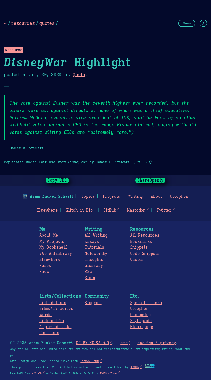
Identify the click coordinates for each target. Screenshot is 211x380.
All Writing (96, 235)
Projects (111, 196)
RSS (88, 271)
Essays (92, 241)
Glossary (94, 265)
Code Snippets (144, 253)
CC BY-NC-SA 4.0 (92, 343)
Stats (90, 277)
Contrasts (49, 333)
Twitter (164, 210)
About (156, 196)
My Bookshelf (53, 247)
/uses (45, 265)
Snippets (139, 247)
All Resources (144, 235)
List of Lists (52, 302)
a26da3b (37, 373)
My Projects (51, 241)
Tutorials (94, 247)
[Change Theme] (203, 23)
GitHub (109, 210)
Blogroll (93, 302)
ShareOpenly (150, 180)
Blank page (141, 326)
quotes (46, 23)
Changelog (140, 314)
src (124, 343)
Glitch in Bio (79, 210)
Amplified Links (55, 326)
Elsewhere (47, 210)
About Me (48, 235)
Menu (187, 23)
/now (44, 271)
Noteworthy (96, 253)
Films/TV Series (56, 308)
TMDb (134, 367)
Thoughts (94, 259)
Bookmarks (141, 241)
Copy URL (57, 180)
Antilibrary (55, 253)
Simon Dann (89, 361)
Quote (79, 74)
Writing (135, 196)
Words (45, 314)
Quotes (137, 259)
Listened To (51, 321)
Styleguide (141, 321)
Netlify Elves (108, 373)
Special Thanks (146, 302)
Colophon (179, 196)
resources (23, 23)
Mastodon (136, 210)
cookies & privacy (156, 343)
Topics (88, 196)
